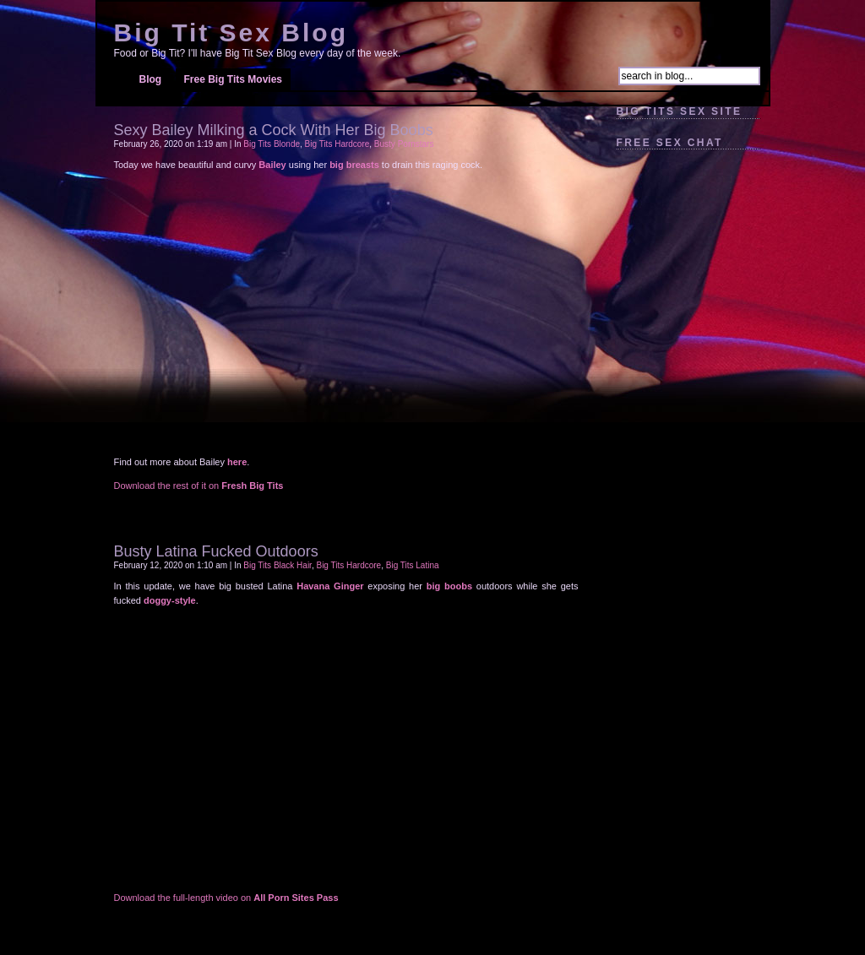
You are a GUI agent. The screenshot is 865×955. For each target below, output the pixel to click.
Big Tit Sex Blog (231, 32)
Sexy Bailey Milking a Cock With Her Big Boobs (273, 130)
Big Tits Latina (412, 565)
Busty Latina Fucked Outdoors (216, 551)
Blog (150, 79)
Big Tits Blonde (271, 144)
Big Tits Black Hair (277, 565)
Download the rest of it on (199, 485)
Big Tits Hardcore (337, 144)
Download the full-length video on (226, 898)
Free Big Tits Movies (233, 79)
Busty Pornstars (404, 144)
